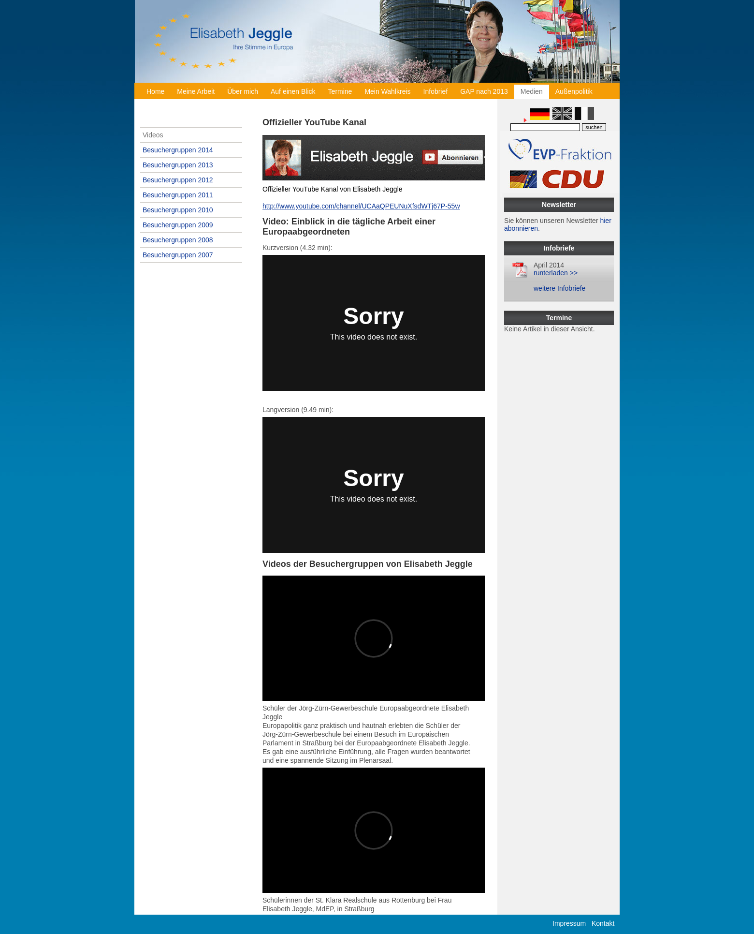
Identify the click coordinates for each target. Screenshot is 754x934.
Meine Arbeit (196, 91)
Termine (340, 91)
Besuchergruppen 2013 (178, 165)
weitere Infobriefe (559, 288)
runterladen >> (556, 273)
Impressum (569, 923)
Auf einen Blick (293, 91)
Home (155, 91)
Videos (153, 135)
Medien (532, 91)
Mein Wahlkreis (387, 91)
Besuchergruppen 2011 (178, 195)
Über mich (242, 91)
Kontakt (603, 923)
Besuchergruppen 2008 (178, 240)
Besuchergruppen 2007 (178, 255)
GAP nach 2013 (484, 91)
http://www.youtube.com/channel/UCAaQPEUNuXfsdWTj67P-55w (361, 206)
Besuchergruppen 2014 (178, 150)
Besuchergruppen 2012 (178, 180)
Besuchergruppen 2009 (178, 225)
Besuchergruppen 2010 (178, 210)
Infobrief (435, 91)
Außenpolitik (574, 91)
